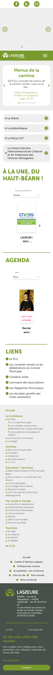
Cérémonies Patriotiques (20, 510)
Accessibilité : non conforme (28, 570)
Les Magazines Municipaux (26, 388)
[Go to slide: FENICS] (28, 103)
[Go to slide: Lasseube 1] (24, 47)
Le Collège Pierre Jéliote (20, 486)
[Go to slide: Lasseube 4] (22, 47)
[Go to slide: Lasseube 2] (29, 47)
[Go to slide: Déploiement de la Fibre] (25, 103)
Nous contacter (28, 579)
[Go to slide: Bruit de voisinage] (34, 103)
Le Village (12, 441)
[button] (26, 225)
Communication (15, 513)
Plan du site (19, 575)
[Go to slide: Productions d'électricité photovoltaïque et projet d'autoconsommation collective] (30, 103)
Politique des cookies (28, 566)
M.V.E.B (10, 546)
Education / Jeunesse (19, 467)
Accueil (10, 410)
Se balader (12, 540)
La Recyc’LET (15, 138)
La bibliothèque (17, 128)
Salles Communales (17, 519)
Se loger (11, 531)
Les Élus (11, 419)
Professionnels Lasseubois (20, 507)
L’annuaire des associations (26, 382)
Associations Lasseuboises (20, 504)
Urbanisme (13, 456)
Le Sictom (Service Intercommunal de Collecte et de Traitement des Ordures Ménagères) (24, 153)
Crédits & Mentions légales (28, 561)
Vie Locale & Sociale (18, 501)
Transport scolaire (16, 489)
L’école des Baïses (16, 483)
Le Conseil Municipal (20, 422)
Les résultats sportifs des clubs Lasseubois (25, 395)
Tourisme (11, 528)
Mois (17, 272)
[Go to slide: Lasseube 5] (31, 47)
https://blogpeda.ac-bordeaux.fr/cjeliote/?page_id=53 (26, 95)
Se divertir (12, 537)
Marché (11, 516)
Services (11, 446)
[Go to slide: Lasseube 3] (26, 47)
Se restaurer (13, 534)
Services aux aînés (16, 522)
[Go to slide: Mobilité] (32, 103)
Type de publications (23, 190)
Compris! (26, 667)
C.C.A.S (11, 462)
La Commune (14, 416)
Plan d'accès (37, 575)
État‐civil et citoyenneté (19, 450)
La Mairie (13, 118)
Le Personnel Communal (20, 438)
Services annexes (16, 459)
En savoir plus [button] (11, 660)
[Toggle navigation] (45, 55)
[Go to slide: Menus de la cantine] (19, 103)
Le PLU (13, 359)
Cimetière (12, 453)
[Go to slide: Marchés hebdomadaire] (23, 103)
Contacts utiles (18, 377)
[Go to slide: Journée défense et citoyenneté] (21, 103)
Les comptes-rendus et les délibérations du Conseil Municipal (26, 368)
